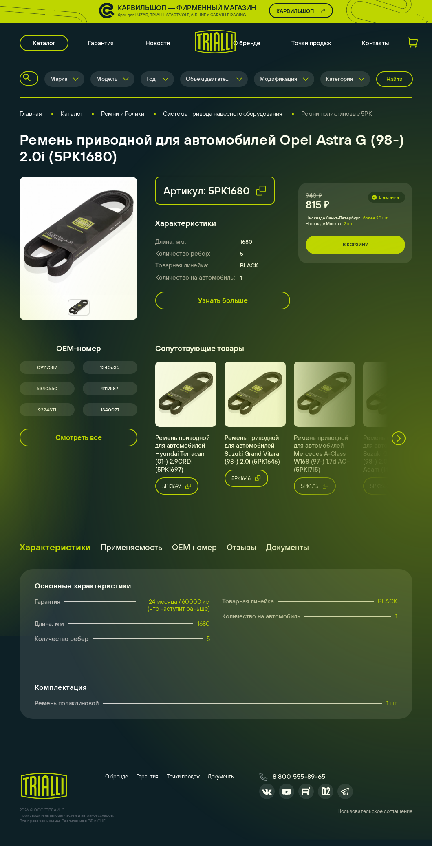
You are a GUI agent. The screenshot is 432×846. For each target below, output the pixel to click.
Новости (161, 45)
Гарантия (104, 45)
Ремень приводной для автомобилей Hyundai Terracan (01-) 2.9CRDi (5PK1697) (182, 460)
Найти (394, 81)
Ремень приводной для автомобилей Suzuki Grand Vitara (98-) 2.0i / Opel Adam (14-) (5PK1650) (393, 460)
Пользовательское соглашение (374, 821)
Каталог (46, 45)
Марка (58, 81)
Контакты (375, 45)
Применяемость (131, 554)
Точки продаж (311, 45)
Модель (106, 81)
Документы (287, 554)
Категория (339, 81)
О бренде (246, 45)
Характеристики (55, 554)
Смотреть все (78, 444)
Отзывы (241, 554)
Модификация (278, 81)
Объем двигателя (209, 81)
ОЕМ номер (194, 554)
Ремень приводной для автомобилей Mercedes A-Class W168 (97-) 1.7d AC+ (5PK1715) (322, 460)
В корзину (355, 247)
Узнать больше (223, 303)
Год (151, 81)
